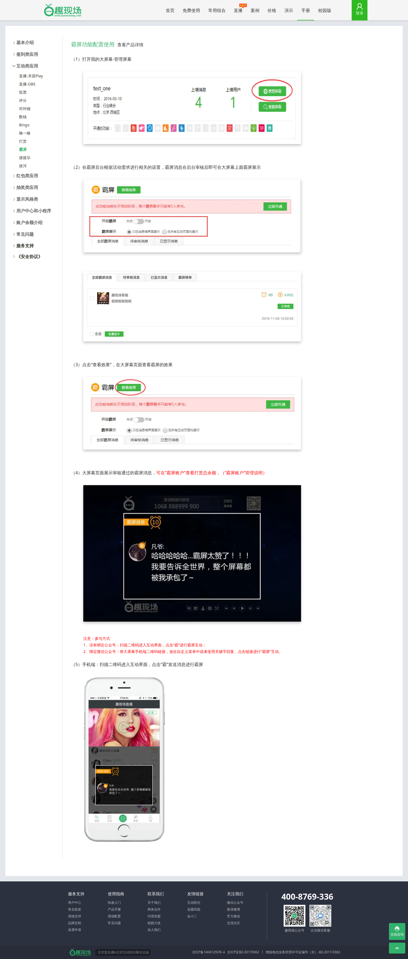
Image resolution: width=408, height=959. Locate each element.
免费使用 (191, 10)
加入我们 (154, 929)
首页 (170, 10)
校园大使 (154, 923)
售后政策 (74, 909)
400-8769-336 (307, 896)
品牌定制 (74, 923)
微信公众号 (235, 902)
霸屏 (23, 149)
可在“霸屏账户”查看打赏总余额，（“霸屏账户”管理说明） (211, 473)
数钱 (23, 116)
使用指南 (116, 893)
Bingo (24, 124)
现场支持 (74, 916)
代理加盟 (154, 916)
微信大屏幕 (62, 10)
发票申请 (74, 929)
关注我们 (235, 893)
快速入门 (114, 902)
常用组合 (217, 10)
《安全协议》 (29, 256)
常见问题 (114, 923)
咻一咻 (24, 133)
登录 (359, 13)
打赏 (23, 141)
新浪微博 (233, 909)
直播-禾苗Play (31, 75)
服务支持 (25, 245)
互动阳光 (193, 902)
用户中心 (74, 902)
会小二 (192, 916)
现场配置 (114, 916)
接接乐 (24, 157)
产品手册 (114, 909)
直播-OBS (27, 84)
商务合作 (154, 909)
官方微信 (233, 916)
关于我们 (154, 902)
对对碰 (24, 108)
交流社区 (233, 923)
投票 (23, 92)
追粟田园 (193, 909)
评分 (23, 100)
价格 (272, 10)
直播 (240, 8)
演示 (288, 10)
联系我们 (156, 893)
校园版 (324, 10)
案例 (255, 10)
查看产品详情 (130, 45)
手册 (305, 10)
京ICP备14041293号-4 (208, 952)
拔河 (23, 165)
